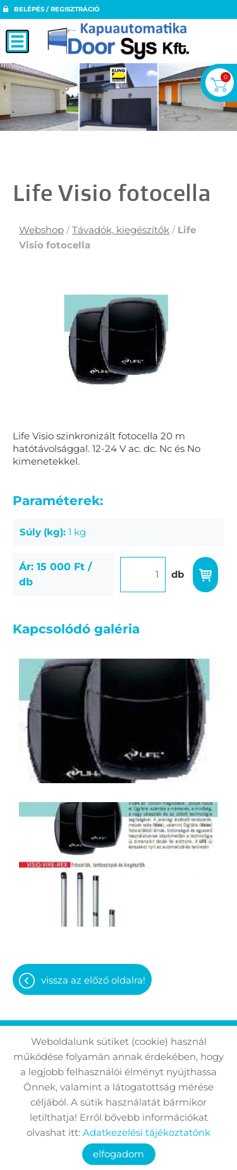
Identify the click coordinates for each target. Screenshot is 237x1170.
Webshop (41, 230)
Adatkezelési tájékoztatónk (146, 1132)
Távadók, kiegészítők (120, 230)
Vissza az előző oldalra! (93, 980)
